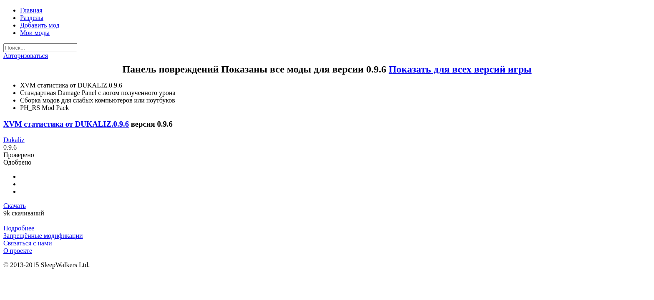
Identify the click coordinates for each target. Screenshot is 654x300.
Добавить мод (39, 25)
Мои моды (35, 32)
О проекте (17, 250)
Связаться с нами (27, 243)
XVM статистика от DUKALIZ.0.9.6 (66, 124)
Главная (31, 10)
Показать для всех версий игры (460, 69)
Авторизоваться (25, 55)
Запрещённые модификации (43, 235)
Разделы (31, 17)
